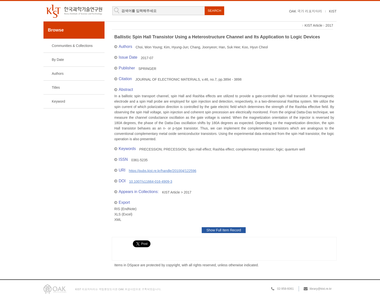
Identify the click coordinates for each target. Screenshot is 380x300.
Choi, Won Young (149, 47)
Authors (57, 73)
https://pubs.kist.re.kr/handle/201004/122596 (162, 171)
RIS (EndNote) (125, 209)
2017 (329, 25)
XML (117, 220)
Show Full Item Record (223, 230)
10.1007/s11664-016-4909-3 (150, 181)
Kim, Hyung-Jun (176, 47)
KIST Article (313, 25)
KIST (333, 11)
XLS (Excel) (123, 214)
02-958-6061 (285, 288)
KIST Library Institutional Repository (74, 11)
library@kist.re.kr (321, 288)
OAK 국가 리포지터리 (305, 11)
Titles (56, 87)
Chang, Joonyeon (203, 47)
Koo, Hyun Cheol (255, 47)
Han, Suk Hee (229, 47)
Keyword (58, 101)
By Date (58, 60)
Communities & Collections (72, 46)
